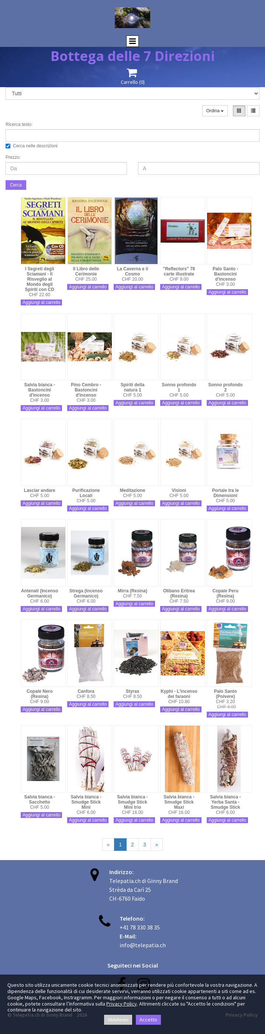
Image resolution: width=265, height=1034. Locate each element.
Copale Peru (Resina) (225, 593)
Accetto (148, 1019)
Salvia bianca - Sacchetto (39, 799)
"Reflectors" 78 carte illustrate (179, 271)
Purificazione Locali (86, 493)
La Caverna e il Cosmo (132, 271)
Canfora (86, 691)
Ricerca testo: (19, 124)
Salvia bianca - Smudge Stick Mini (85, 802)
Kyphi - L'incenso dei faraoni (179, 694)
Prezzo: (13, 157)
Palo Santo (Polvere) (225, 694)
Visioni (179, 490)
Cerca (16, 185)
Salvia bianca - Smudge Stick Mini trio (132, 802)
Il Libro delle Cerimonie (86, 271)
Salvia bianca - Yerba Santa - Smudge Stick (225, 802)
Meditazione (132, 490)
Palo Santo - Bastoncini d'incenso (225, 274)
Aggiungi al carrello (41, 302)
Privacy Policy (121, 1003)
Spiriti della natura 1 (133, 387)
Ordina (215, 110)
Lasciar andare (39, 490)
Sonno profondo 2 (225, 387)
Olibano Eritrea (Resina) (179, 593)
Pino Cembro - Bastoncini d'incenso (86, 390)
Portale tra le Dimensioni (225, 493)
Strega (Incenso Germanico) (86, 593)
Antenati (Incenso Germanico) (39, 593)
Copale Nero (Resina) (40, 694)
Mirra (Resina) (132, 590)
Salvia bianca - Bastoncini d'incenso (39, 390)
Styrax (133, 691)
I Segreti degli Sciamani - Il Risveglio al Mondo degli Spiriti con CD (39, 279)
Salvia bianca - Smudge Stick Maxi (179, 802)
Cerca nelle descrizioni (32, 145)
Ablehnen (118, 1019)
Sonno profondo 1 (179, 387)
